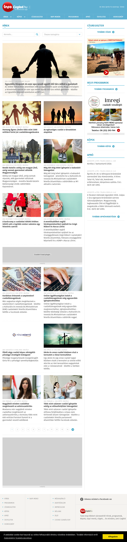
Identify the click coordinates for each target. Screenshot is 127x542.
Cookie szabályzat (62, 520)
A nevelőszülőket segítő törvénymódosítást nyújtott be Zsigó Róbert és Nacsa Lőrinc (60, 224)
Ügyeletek (101, 16)
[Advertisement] (24, 461)
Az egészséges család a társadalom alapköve (60, 131)
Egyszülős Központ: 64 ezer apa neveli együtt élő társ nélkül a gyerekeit (41, 84)
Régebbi (72, 429)
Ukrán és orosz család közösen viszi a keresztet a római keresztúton (61, 354)
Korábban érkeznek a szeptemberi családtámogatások (18, 297)
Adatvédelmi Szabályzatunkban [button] (18, 538)
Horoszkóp (118, 16)
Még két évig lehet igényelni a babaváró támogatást (62, 169)
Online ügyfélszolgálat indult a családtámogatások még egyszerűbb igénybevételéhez (60, 298)
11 (51, 429)
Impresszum (60, 507)
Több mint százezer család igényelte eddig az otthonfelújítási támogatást (60, 405)
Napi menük (55, 16)
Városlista (30, 7)
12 (57, 429)
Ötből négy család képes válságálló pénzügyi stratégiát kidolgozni (18, 354)
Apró (88, 16)
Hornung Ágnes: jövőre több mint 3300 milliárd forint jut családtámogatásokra (20, 131)
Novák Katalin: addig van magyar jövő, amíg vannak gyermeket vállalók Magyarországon (20, 170)
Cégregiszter (37, 16)
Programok (73, 16)
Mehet (37, 34)
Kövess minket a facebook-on (98, 499)
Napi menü (34, 498)
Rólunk (58, 511)
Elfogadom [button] (113, 537)
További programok (104, 89)
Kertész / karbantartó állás (99, 163)
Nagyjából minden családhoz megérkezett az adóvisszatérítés (17, 405)
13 (62, 429)
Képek (19, 16)
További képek (104, 146)
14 (67, 429)
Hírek (5, 16)
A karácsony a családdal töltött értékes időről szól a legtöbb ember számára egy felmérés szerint (21, 224)
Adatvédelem (60, 503)
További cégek (104, 32)
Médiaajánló (60, 498)
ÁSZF (56, 515)
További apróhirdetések (104, 217)
